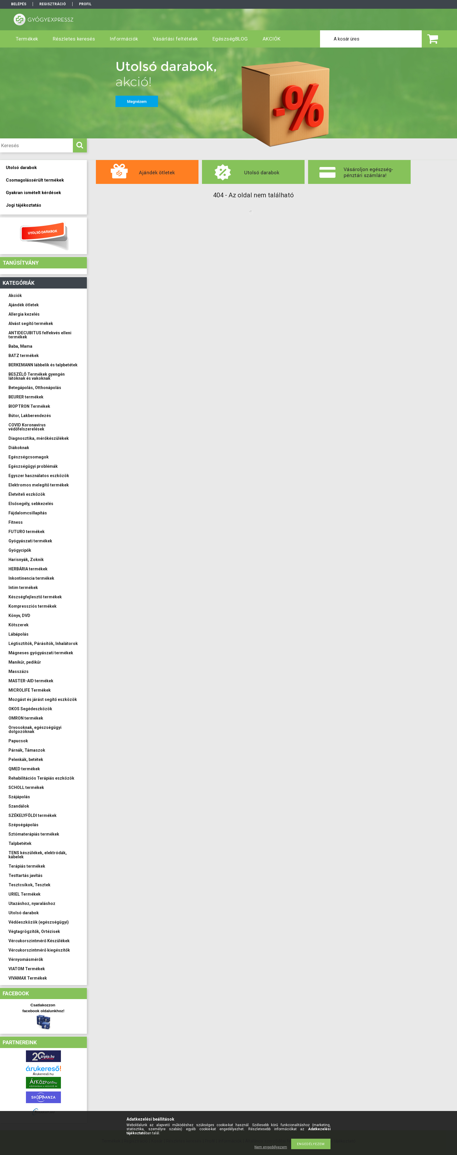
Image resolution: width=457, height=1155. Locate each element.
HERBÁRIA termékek (28, 569)
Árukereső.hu (43, 1074)
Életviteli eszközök (26, 494)
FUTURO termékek (26, 531)
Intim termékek (23, 587)
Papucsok (18, 741)
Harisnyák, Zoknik (26, 559)
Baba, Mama (20, 346)
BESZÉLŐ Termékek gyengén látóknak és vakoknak (36, 376)
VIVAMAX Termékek (27, 978)
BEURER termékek (25, 397)
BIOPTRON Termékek (29, 406)
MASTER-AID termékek (30, 680)
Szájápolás (19, 796)
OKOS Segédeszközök (30, 708)
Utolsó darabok (23, 912)
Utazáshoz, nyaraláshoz (31, 903)
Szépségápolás (23, 824)
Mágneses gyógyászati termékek (40, 653)
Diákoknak (18, 447)
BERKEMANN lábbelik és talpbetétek (43, 365)
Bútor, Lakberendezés (29, 415)
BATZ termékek (23, 355)
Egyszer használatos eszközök (38, 475)
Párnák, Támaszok (26, 750)
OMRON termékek (25, 718)
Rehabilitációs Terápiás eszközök (41, 778)
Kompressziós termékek (32, 606)
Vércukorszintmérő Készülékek (39, 940)
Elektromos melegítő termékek (38, 485)
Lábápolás (18, 634)
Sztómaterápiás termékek (33, 834)
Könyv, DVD (19, 615)
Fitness (15, 522)
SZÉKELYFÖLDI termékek (32, 815)
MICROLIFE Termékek (29, 690)
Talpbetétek (19, 843)
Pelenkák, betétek (25, 759)
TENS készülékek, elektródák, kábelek (37, 854)
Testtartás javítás (25, 875)
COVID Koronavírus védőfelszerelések (27, 427)
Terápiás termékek (26, 866)
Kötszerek (18, 625)
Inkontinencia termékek (31, 578)
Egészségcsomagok (28, 457)
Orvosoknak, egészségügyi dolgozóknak (34, 729)
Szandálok (18, 806)
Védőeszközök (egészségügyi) (38, 922)
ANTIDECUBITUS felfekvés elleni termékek (39, 334)
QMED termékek (24, 769)
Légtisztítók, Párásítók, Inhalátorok (43, 643)
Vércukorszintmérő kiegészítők (39, 950)
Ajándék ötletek (23, 305)
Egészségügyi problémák (33, 466)
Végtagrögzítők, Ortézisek (34, 931)
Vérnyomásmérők (25, 959)
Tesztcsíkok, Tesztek (29, 884)
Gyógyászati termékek (30, 541)
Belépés (18, 4)
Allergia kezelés (24, 314)
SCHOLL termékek (26, 787)
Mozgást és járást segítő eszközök (42, 699)
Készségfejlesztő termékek (35, 597)
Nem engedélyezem (270, 1147)
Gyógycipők (19, 550)
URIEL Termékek (24, 894)
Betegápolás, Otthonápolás (34, 387)
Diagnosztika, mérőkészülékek (38, 438)
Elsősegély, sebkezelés (30, 503)
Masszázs (18, 671)
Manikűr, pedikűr (24, 662)
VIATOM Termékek (26, 968)
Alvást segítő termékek (30, 323)
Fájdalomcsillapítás (27, 513)
